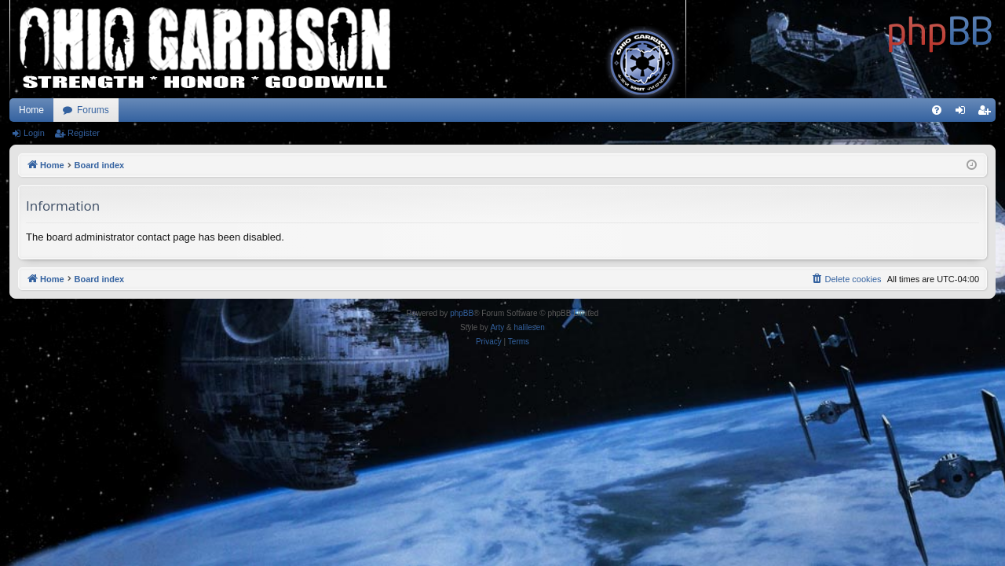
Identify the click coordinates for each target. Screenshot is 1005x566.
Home (31, 110)
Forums (93, 110)
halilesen (528, 327)
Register (84, 133)
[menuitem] (936, 110)
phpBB (461, 313)
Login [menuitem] (964, 113)
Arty (497, 327)
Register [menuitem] (987, 113)
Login (34, 133)
